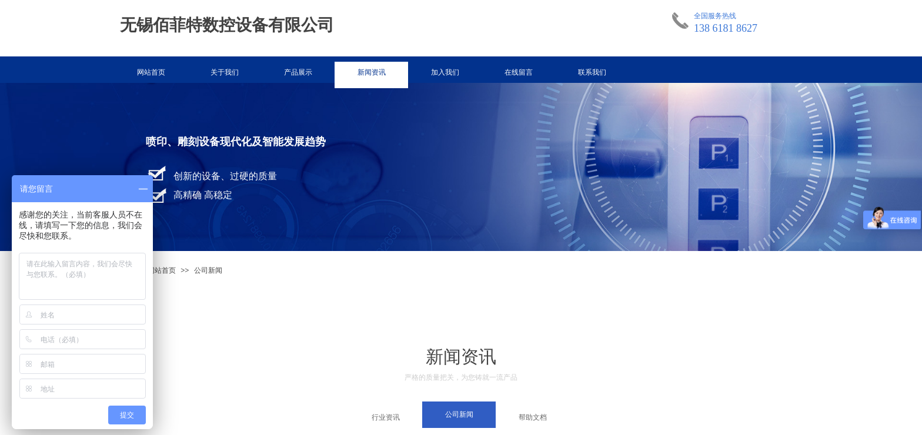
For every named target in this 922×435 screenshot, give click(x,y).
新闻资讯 (372, 72)
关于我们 (225, 72)
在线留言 (519, 72)
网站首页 (151, 72)
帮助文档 (533, 417)
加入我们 (445, 72)
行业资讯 (386, 417)
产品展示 (298, 72)
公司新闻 (208, 270)
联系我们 (592, 72)
